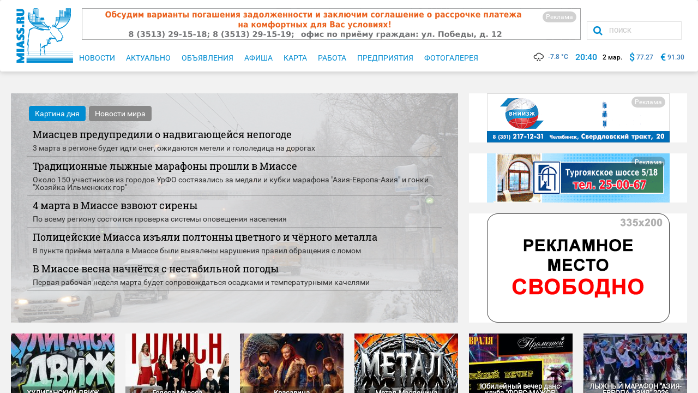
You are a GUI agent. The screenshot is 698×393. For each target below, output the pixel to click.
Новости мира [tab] (120, 113)
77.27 (644, 57)
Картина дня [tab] (57, 113)
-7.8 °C (550, 57)
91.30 (675, 57)
